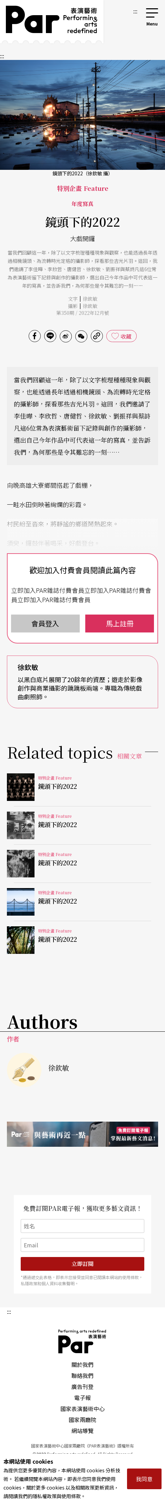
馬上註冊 (120, 623)
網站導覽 (82, 1430)
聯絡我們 (82, 1375)
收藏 (126, 336)
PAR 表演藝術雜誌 (82, 1341)
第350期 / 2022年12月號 (82, 312)
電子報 (82, 1397)
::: (135, 11)
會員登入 (45, 623)
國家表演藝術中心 (82, 1408)
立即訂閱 (82, 1264)
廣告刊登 (82, 1386)
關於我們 (82, 1364)
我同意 (144, 1479)
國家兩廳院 (82, 1419)
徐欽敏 (90, 298)
